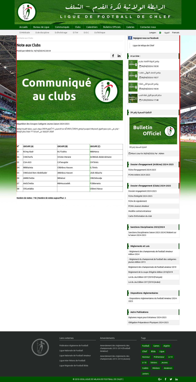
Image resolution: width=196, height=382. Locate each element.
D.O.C (86, 32)
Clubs (77, 27)
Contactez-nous (148, 27)
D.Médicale (24, 32)
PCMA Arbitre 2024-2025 (139, 175)
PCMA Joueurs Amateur (138, 206)
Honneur (146, 357)
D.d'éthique (99, 32)
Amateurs (168, 368)
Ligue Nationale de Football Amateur (75, 355)
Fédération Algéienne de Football (73, 345)
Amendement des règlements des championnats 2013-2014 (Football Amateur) (115, 348)
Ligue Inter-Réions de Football (72, 360)
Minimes (156, 368)
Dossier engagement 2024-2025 (142, 191)
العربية (164, 32)
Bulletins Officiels (112, 27)
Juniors (145, 374)
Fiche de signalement (137, 201)
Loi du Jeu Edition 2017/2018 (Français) (145, 277)
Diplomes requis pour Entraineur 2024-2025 (147, 317)
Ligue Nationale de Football (71, 350)
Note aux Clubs (25, 38)
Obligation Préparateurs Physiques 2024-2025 (148, 322)
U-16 (144, 362)
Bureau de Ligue (41, 27)
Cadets (145, 368)
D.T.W (75, 32)
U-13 (170, 357)
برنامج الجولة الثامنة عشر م (149, 61)
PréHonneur (159, 357)
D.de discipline (42, 32)
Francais (175, 32)
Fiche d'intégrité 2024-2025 (140, 196)
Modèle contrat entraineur (139, 211)
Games (156, 346)
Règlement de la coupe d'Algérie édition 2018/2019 (150, 272)
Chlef (144, 351)
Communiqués (62, 27)
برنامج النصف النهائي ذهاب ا (150, 73)
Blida (153, 351)
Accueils (23, 27)
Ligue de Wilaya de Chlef (143, 45)
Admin (28, 51)
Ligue (162, 351)
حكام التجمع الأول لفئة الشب (150, 95)
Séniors (154, 362)
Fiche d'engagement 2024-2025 (142, 170)
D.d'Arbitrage (61, 32)
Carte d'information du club (140, 216)
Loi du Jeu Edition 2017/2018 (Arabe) (144, 282)
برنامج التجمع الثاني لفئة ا (148, 84)
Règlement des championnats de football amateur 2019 (152, 267)
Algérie (166, 346)
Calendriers (91, 27)
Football (145, 346)
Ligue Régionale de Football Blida (73, 365)
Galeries (130, 27)
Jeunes (164, 362)
